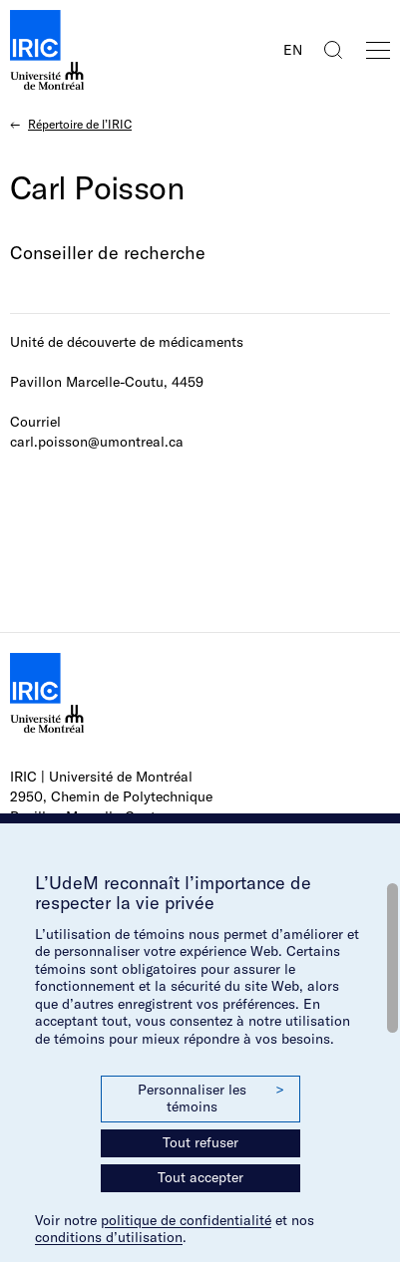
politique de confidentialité (186, 1220)
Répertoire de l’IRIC (80, 124)
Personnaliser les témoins (210, 1098)
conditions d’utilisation (109, 1237)
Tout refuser (200, 1142)
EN (292, 50)
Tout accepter (200, 1177)
